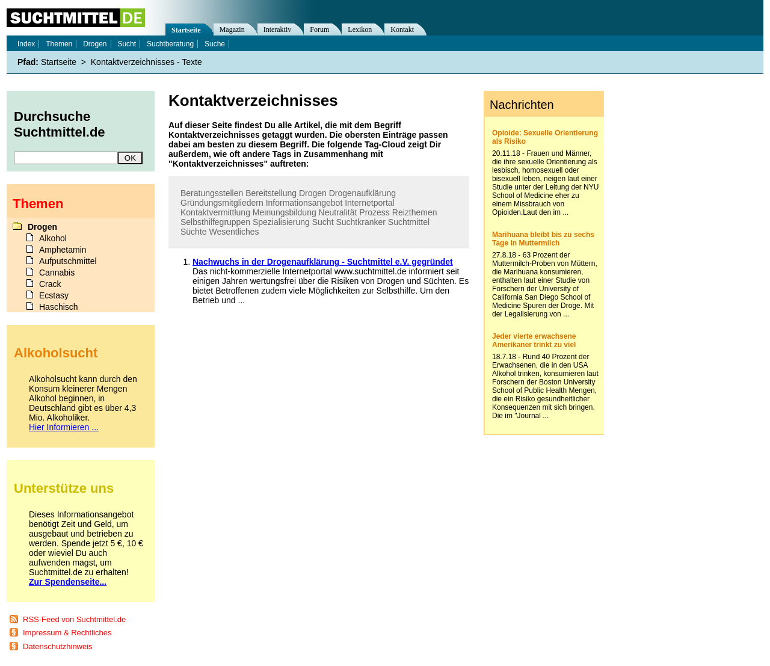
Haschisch (58, 307)
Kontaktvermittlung (215, 212)
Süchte (193, 231)
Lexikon (360, 29)
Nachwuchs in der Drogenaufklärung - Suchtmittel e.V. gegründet (322, 262)
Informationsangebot (304, 203)
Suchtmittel (409, 222)
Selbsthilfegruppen (215, 222)
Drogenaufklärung (362, 193)
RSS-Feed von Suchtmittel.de (74, 619)
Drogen (313, 193)
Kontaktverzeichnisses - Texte (146, 62)
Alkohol (53, 238)
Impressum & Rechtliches (67, 632)
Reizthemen (414, 212)
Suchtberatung (170, 44)
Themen (59, 44)
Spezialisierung (281, 222)
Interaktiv (277, 29)
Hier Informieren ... (64, 427)
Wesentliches (234, 231)
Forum (319, 29)
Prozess (374, 212)
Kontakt (402, 29)
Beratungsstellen (211, 193)
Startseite (186, 30)
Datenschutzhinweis (58, 646)
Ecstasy (54, 295)
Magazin (232, 29)
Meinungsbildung (284, 212)
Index (26, 44)
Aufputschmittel (68, 261)
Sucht (323, 222)
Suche (215, 44)
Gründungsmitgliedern (221, 203)
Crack (50, 284)
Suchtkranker (360, 222)
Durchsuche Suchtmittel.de (59, 124)
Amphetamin (63, 249)
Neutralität (338, 212)
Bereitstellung (271, 193)
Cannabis (57, 272)
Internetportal (370, 203)
